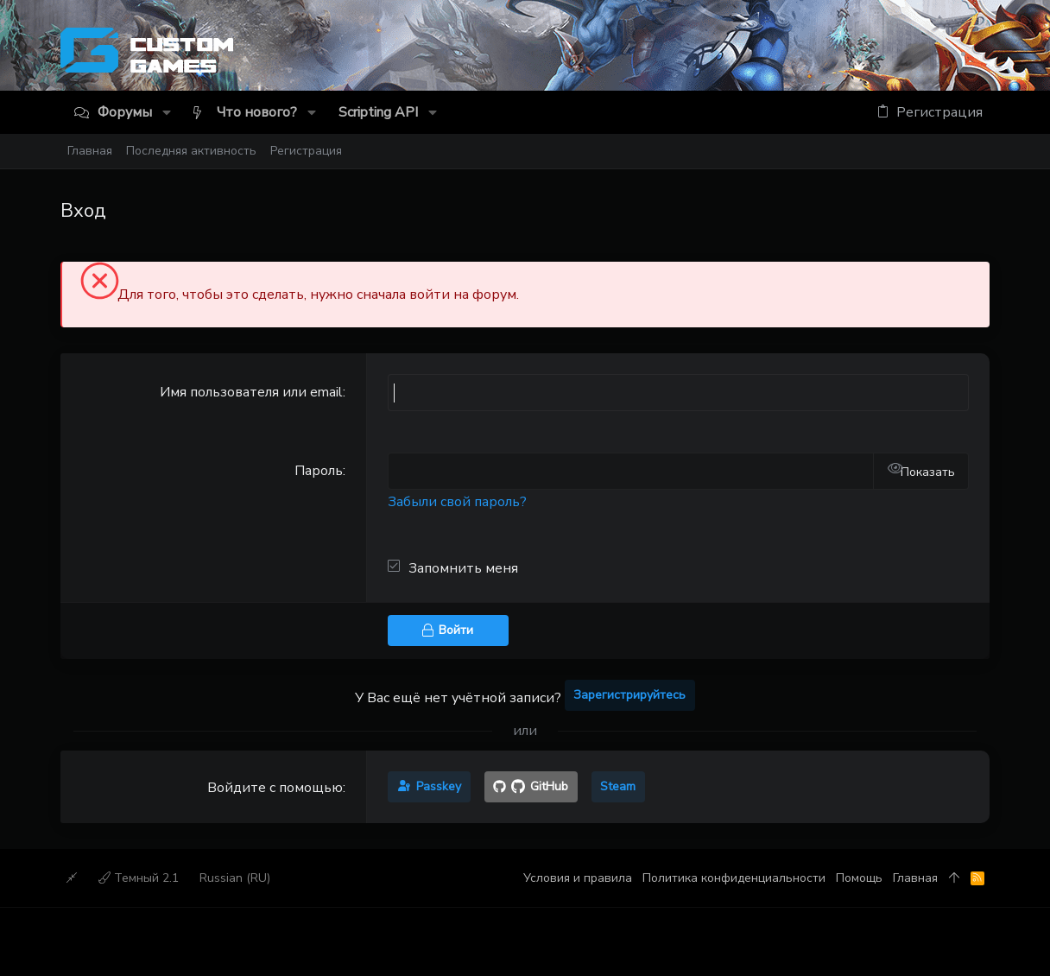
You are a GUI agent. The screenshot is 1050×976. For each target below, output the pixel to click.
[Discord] (983, 53)
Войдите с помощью (275, 787)
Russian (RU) (234, 878)
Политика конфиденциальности (733, 878)
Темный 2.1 (138, 878)
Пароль (318, 470)
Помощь (859, 878)
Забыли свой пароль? (457, 501)
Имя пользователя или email (251, 392)
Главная (915, 878)
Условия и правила (577, 878)
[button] (167, 112)
